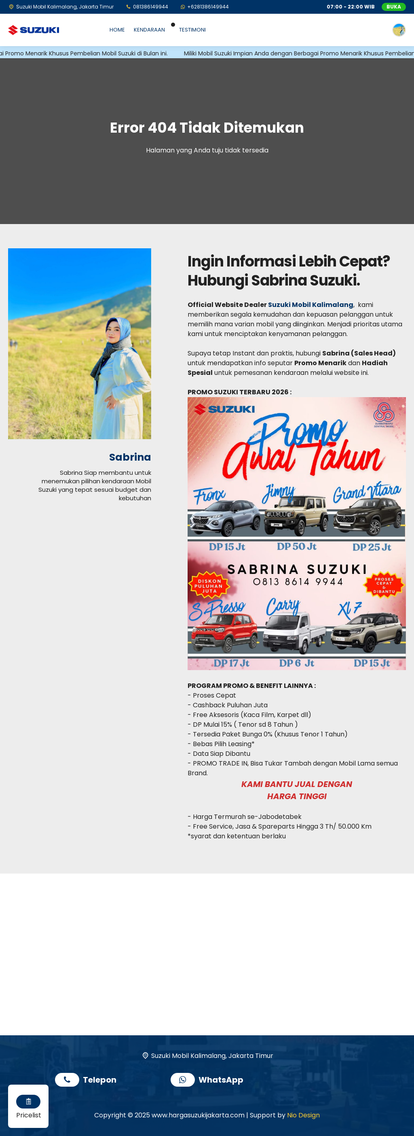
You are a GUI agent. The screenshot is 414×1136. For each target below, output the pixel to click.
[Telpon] (146, 6)
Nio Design (303, 1115)
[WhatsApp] (204, 6)
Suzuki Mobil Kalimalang (310, 304)
